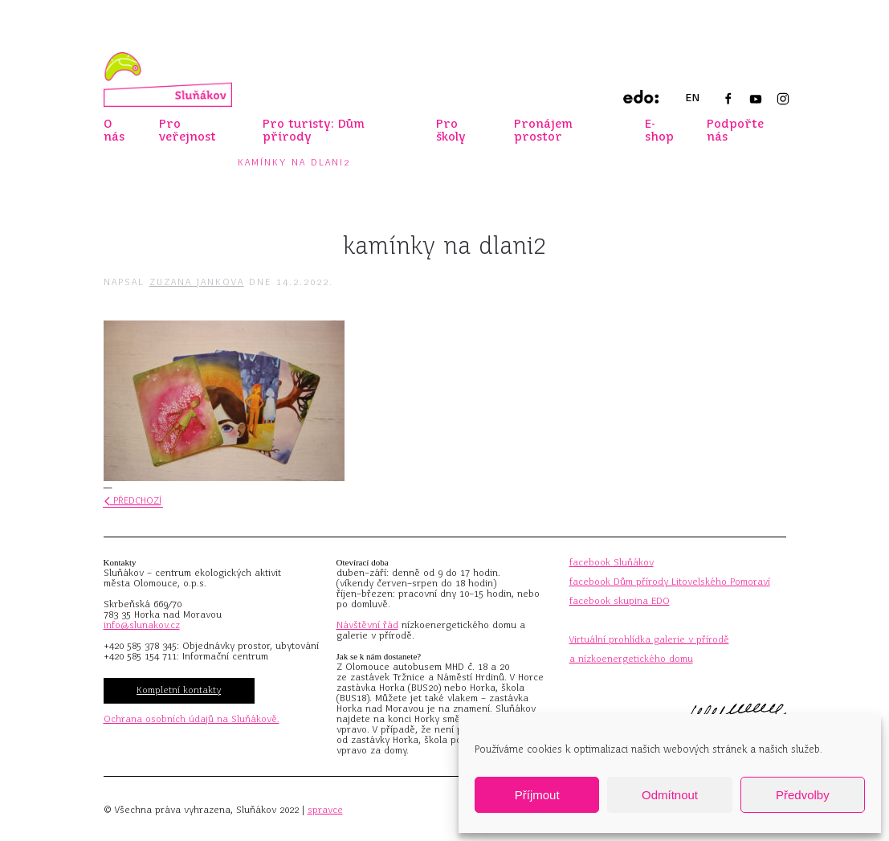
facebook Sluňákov (611, 562)
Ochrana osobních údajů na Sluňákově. (191, 719)
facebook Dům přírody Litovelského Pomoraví (669, 581)
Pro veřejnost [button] (187, 130)
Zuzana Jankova (196, 282)
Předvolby (803, 795)
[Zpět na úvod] (168, 79)
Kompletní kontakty (179, 690)
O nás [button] (114, 130)
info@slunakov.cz (142, 625)
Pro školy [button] (451, 130)
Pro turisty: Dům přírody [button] (314, 130)
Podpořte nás (735, 130)
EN (692, 97)
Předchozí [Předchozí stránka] (132, 500)
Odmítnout (670, 795)
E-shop (659, 130)
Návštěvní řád (367, 625)
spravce (325, 809)
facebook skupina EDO (619, 600)
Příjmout (537, 795)
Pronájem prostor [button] (543, 130)
